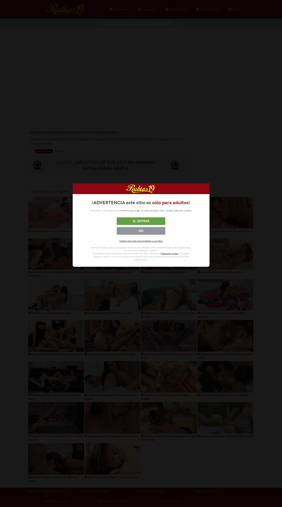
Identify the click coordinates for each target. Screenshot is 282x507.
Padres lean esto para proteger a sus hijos (141, 241)
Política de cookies (169, 253)
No (141, 231)
